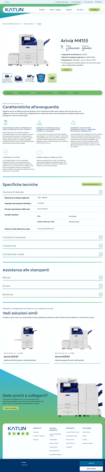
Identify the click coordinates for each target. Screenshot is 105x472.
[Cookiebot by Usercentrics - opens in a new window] (10, 469)
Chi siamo (81, 10)
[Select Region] (88, 2)
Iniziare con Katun (88, 443)
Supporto (70, 10)
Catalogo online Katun (61, 2)
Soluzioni (35, 439)
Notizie (85, 436)
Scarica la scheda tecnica (91, 184)
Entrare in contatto (11, 408)
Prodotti (42, 10)
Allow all (91, 450)
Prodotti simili (63, 93)
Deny (91, 461)
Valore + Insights (56, 10)
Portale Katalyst (75, 2)
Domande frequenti (71, 436)
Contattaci (94, 10)
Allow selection (91, 456)
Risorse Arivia (70, 439)
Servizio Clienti (54, 443)
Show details (86, 468)
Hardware (36, 432)
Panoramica (9, 93)
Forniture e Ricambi (38, 436)
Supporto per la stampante (44, 93)
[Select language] (98, 2)
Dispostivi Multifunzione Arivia (11, 24)
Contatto (75, 93)
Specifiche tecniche (24, 93)
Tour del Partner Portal (72, 432)
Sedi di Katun (86, 432)
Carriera (85, 439)
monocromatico (28, 24)
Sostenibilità (53, 439)
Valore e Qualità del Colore (55, 435)
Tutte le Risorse (70, 443)
